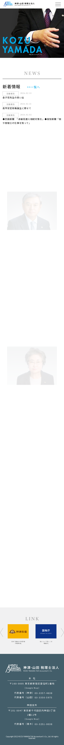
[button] (1, 632)
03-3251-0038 (43, 724)
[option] (46, 634)
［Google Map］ (32, 688)
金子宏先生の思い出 (13, 97)
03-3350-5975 (43, 697)
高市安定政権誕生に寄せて (17, 108)
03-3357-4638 (43, 693)
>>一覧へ (33, 87)
